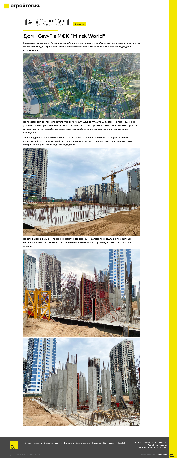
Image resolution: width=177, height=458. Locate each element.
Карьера (96, 443)
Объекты (48, 443)
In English (120, 443)
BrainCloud (162, 455)
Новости (37, 443)
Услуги (58, 443)
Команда (69, 443)
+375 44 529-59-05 (159, 443)
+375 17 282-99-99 (142, 443)
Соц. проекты (83, 443)
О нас (28, 443)
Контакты (108, 443)
